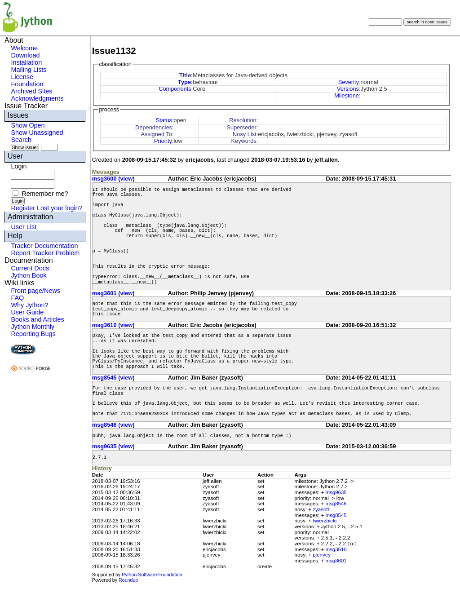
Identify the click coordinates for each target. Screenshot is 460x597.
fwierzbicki (324, 520)
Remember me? (45, 193)
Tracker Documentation (44, 245)
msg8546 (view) (113, 424)
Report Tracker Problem (45, 252)
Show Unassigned (37, 132)
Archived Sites (31, 91)
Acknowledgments (37, 98)
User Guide (27, 312)
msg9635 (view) (113, 446)
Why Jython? (29, 305)
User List (23, 226)
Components (175, 88)
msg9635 (335, 492)
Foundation (27, 84)
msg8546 (335, 503)
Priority (163, 140)
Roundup (128, 580)
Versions (348, 88)
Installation (26, 62)
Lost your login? (60, 208)
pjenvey (322, 554)
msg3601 (335, 560)
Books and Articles (37, 319)
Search (21, 139)
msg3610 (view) (113, 325)
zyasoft (321, 509)
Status (164, 120)
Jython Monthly (32, 326)
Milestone (346, 95)
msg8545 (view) (113, 377)
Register (23, 208)
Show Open (27, 125)
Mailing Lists (28, 69)
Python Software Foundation (152, 574)
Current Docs (30, 268)
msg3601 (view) (113, 293)
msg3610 (335, 549)
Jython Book (28, 275)
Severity (348, 82)
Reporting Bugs (33, 333)
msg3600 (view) (113, 178)
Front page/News (35, 290)
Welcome (24, 48)
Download (25, 55)
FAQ (17, 297)
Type (184, 82)
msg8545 (335, 515)
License (22, 76)
